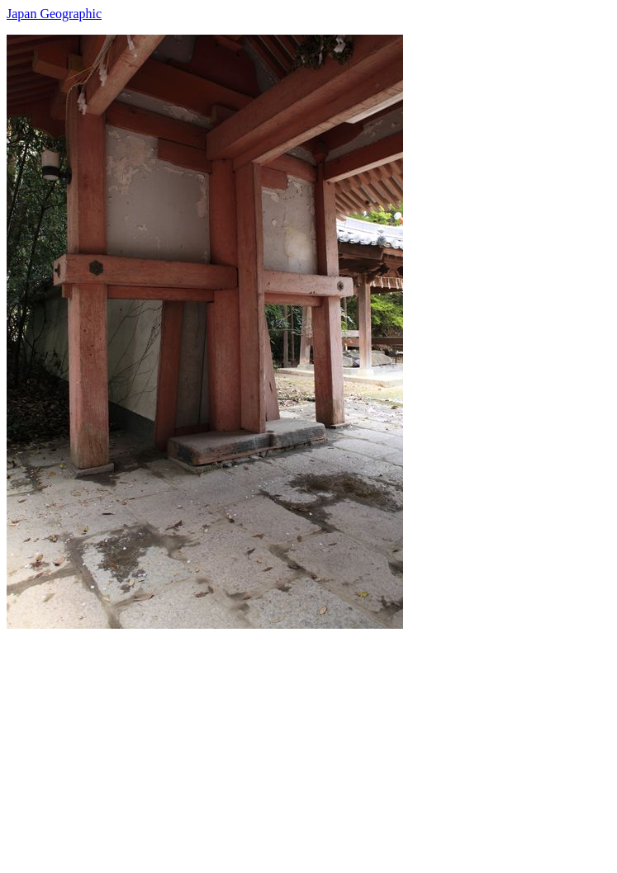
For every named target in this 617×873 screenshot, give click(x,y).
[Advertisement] (308, 744)
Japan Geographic (54, 14)
